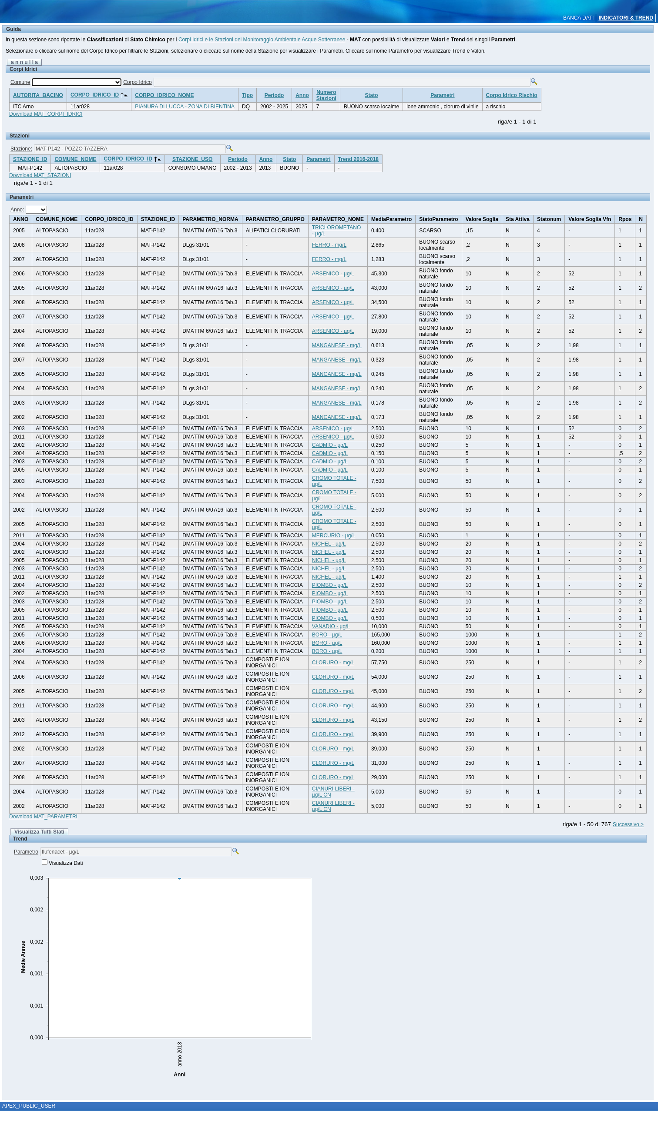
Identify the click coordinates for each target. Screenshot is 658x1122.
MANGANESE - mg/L (337, 345)
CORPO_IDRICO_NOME (164, 95)
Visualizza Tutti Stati (39, 832)
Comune (20, 82)
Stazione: (21, 149)
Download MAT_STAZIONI (40, 175)
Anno (302, 95)
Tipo (247, 95)
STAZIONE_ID (30, 159)
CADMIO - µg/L (330, 445)
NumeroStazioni (326, 95)
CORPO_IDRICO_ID (94, 95)
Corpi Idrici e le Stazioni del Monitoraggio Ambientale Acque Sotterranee (262, 40)
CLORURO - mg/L (333, 663)
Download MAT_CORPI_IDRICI (46, 114)
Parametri (442, 95)
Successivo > (628, 824)
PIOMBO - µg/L (330, 585)
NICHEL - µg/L (329, 544)
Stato (371, 95)
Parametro (26, 852)
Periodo (274, 95)
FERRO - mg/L (329, 245)
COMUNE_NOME (75, 159)
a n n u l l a (24, 62)
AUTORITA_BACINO (38, 95)
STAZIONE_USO (192, 159)
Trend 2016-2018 (358, 159)
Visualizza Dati (66, 863)
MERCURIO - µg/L (334, 536)
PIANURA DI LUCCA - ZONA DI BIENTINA (185, 107)
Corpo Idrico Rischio (511, 95)
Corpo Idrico (137, 82)
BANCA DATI (578, 18)
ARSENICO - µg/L (333, 274)
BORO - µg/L (327, 635)
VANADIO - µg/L (331, 626)
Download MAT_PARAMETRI (43, 817)
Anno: (17, 210)
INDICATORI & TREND (625, 18)
